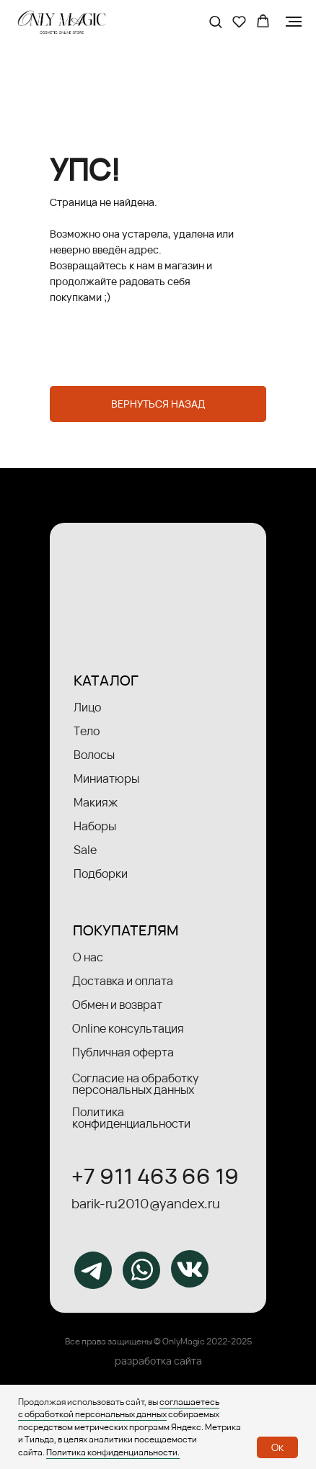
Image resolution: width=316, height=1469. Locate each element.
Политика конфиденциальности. (113, 1452)
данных (151, 1414)
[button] (215, 21)
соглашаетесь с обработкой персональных (118, 1408)
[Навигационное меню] (294, 22)
